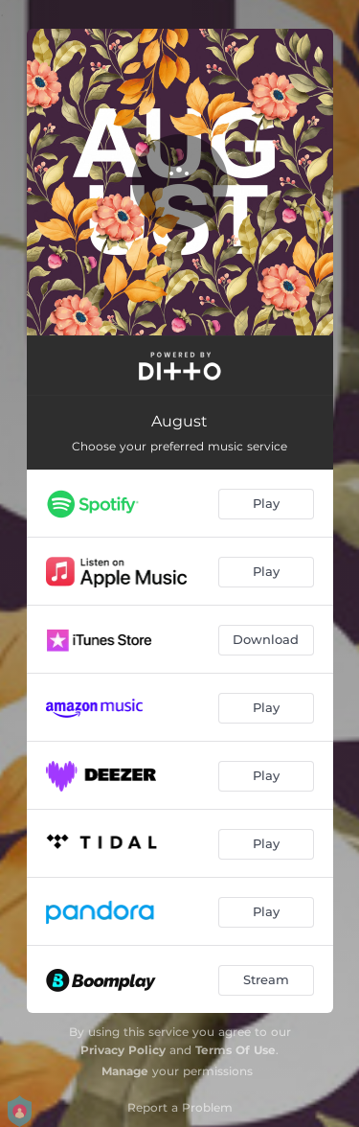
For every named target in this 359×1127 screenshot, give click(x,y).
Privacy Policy (123, 1050)
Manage (124, 1071)
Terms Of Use (235, 1050)
